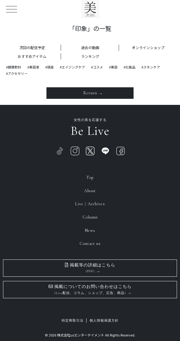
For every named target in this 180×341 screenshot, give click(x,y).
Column (90, 217)
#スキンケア (150, 67)
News (90, 230)
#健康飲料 (13, 67)
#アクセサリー (17, 73)
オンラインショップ (148, 47)
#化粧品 (129, 67)
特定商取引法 (72, 321)
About (90, 190)
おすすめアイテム (32, 56)
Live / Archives (90, 203)
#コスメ (97, 67)
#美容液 (33, 67)
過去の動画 (90, 47)
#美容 (113, 67)
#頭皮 (49, 67)
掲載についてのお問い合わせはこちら (90, 289)
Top (90, 177)
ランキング (90, 56)
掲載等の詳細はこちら (90, 267)
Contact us (90, 243)
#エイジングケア (72, 67)
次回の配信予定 (32, 47)
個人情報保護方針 (104, 321)
